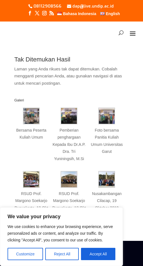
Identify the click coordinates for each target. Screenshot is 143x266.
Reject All (62, 254)
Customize (25, 254)
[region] (61, 236)
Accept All (98, 254)
